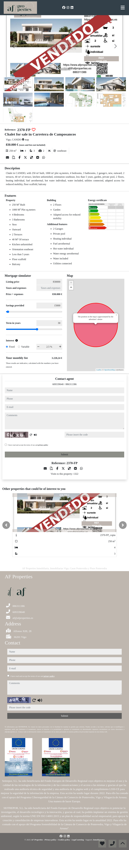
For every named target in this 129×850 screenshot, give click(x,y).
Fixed (12, 346)
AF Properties (37, 840)
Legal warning (78, 840)
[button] (6, 525)
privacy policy (43, 445)
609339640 (58, 384)
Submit (64, 454)
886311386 (71, 384)
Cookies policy (64, 840)
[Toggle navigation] (123, 8)
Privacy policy (50, 840)
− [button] (71, 287)
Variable (25, 346)
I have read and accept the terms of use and (28, 445)
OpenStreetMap (109, 370)
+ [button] (71, 283)
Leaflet (98, 370)
